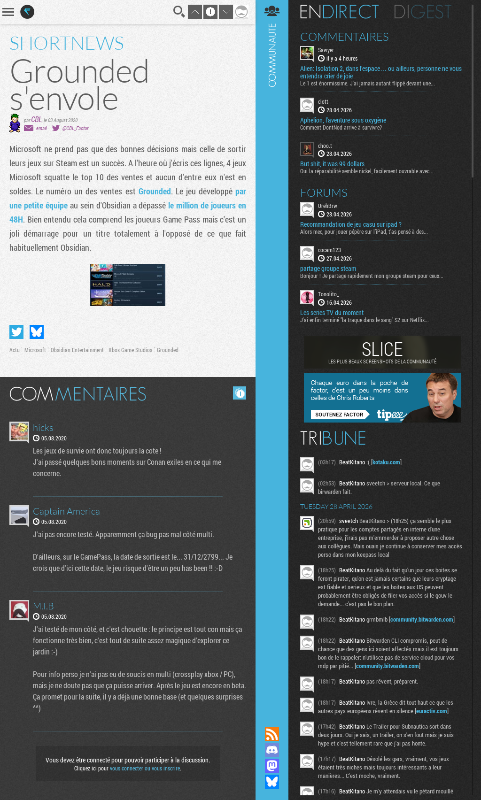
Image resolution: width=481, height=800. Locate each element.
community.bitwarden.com (421, 619)
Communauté (272, 354)
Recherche (179, 12)
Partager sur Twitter (16, 332)
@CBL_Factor (75, 127)
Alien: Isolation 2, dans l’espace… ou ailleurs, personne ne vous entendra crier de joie (381, 72)
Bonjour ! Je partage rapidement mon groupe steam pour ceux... (371, 275)
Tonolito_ (328, 294)
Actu (14, 349)
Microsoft (35, 349)
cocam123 (329, 250)
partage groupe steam (328, 268)
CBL (36, 119)
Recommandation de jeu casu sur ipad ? (351, 224)
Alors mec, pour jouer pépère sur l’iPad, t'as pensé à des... (364, 231)
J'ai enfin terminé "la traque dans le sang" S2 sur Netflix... (364, 319)
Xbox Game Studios (130, 349)
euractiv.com (431, 711)
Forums (324, 192)
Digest (423, 12)
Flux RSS (272, 734)
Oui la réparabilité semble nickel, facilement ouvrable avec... (367, 171)
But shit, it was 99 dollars (332, 164)
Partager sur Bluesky (37, 332)
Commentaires (344, 37)
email (41, 127)
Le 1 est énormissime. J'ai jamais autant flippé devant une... (367, 83)
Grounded (155, 191)
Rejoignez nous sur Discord (272, 750)
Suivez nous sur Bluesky (272, 782)
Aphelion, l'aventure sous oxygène (343, 120)
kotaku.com (386, 462)
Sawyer (326, 50)
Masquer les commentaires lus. (239, 393)
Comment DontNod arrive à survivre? (341, 127)
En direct (339, 12)
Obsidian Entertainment (77, 349)
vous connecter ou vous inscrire (145, 768)
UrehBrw (327, 205)
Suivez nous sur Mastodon (272, 766)
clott (323, 101)
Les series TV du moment (332, 312)
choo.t (325, 145)
